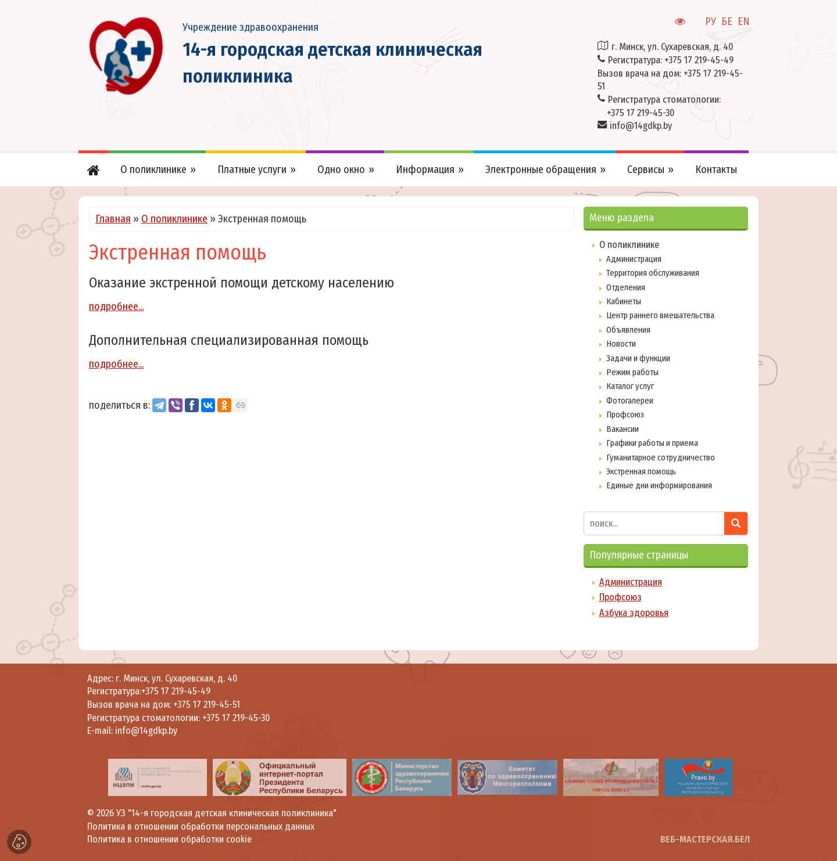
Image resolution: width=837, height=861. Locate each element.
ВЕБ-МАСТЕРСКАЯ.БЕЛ (705, 839)
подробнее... (116, 306)
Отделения (625, 287)
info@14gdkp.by (641, 125)
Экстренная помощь (641, 471)
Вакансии (622, 429)
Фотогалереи (629, 400)
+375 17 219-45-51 (206, 704)
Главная (113, 218)
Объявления (628, 330)
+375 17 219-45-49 (699, 60)
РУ (710, 21)
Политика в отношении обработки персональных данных (200, 826)
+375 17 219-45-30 (640, 112)
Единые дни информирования (659, 485)
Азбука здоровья (633, 612)
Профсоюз (625, 414)
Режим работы (632, 372)
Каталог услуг (630, 386)
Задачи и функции (638, 358)
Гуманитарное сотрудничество (660, 457)
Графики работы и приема (652, 443)
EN (744, 21)
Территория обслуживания (652, 273)
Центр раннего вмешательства (660, 315)
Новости (621, 343)
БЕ (726, 21)
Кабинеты (623, 301)
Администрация (633, 259)
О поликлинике (174, 218)
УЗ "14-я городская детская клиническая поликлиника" (226, 813)
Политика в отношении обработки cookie (169, 839)
